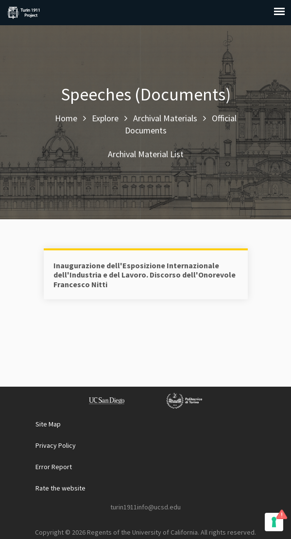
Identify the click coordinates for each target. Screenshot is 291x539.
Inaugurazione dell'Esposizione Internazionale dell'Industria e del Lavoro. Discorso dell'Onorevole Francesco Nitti (144, 275)
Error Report (53, 466)
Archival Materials (165, 118)
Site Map (48, 424)
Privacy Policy (55, 445)
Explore (105, 118)
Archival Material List (146, 154)
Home (66, 118)
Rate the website (60, 488)
